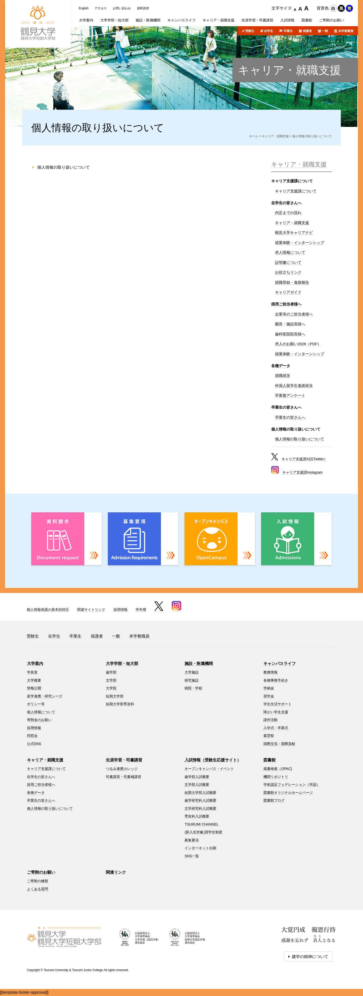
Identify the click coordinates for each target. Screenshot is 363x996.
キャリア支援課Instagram (302, 472)
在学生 (268, 31)
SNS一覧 (192, 856)
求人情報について (290, 252)
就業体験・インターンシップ (299, 242)
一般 (325, 31)
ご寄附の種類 (37, 881)
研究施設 (192, 680)
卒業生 (288, 31)
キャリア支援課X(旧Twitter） (304, 459)
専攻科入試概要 (197, 816)
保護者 (307, 31)
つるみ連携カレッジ (122, 769)
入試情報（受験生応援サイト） (213, 760)
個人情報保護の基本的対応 (48, 610)
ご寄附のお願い (41, 872)
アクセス (101, 8)
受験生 (249, 31)
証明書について (288, 262)
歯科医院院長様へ (290, 334)
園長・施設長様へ (290, 324)
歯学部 (111, 672)
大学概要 (34, 680)
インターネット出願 (200, 848)
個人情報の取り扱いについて (63, 167)
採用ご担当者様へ (286, 304)
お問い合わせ (122, 8)
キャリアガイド (288, 292)
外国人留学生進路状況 (294, 385)
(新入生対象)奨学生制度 (203, 832)
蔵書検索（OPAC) (277, 769)
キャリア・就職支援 (289, 70)
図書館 (269, 760)
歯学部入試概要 (197, 777)
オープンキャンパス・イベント (209, 769)
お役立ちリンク (288, 272)
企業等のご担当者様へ (294, 314)
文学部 (111, 680)
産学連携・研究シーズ (44, 696)
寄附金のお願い (39, 720)
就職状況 (282, 375)
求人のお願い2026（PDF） (298, 344)
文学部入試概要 (197, 784)
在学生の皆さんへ (286, 203)
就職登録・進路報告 (292, 282)
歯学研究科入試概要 (200, 800)
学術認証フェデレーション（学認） (291, 784)
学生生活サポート (277, 704)
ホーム (253, 136)
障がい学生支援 (275, 712)
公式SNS (34, 744)
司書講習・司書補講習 (123, 777)
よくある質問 (37, 889)
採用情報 (120, 610)
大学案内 (35, 663)
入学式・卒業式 (275, 728)
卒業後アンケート (290, 395)
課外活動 (270, 720)
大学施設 (192, 672)
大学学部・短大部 (122, 663)
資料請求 (143, 8)
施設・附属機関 (199, 663)
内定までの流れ (288, 212)
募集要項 (192, 840)
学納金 (268, 688)
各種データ (280, 366)
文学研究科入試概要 (200, 808)
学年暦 (141, 610)
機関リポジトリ (275, 777)
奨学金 (268, 696)
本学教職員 (345, 31)
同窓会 (32, 736)
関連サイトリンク (91, 610)
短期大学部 (115, 696)
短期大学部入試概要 (200, 793)
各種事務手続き (275, 680)
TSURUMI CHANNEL (202, 824)
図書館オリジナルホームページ (288, 793)
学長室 (32, 672)
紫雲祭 (268, 736)
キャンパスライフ (279, 663)
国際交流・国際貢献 (279, 744)
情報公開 (34, 688)
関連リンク (116, 872)
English (83, 8)
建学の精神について (310, 956)
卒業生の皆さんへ (290, 417)
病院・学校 (193, 688)
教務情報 (270, 672)
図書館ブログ (274, 800)
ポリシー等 (36, 704)
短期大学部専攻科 (120, 704)
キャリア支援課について (296, 191)
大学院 (111, 688)
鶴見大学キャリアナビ (294, 232)
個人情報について (41, 712)
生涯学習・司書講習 (124, 760)
